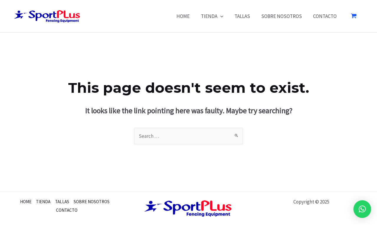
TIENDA (216, 16)
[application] (224, 16)
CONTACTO (325, 16)
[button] (362, 209)
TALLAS (245, 16)
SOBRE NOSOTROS (283, 16)
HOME (188, 16)
